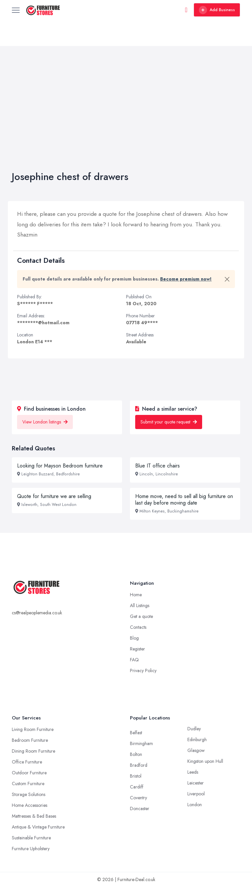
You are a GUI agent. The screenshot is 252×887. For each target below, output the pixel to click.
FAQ (134, 659)
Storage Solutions (28, 794)
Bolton (136, 754)
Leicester (195, 783)
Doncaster (139, 808)
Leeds (192, 772)
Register (137, 649)
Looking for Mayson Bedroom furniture (60, 465)
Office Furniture (27, 762)
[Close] (227, 279)
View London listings (45, 422)
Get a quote (141, 616)
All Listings (139, 605)
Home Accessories (29, 805)
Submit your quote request (168, 422)
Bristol (135, 776)
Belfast (136, 732)
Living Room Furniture (32, 729)
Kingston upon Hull (205, 761)
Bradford (138, 765)
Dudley (194, 728)
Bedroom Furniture (30, 740)
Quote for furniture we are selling (54, 496)
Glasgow (196, 750)
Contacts (138, 627)
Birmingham (141, 743)
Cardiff (136, 787)
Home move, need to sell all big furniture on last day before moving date (184, 499)
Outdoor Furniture (29, 772)
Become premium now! (186, 279)
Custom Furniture (28, 783)
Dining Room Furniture (33, 751)
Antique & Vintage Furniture (38, 827)
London (194, 804)
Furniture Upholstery (31, 848)
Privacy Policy (143, 670)
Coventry (138, 797)
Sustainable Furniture (31, 837)
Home (136, 594)
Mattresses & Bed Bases (34, 816)
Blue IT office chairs (157, 465)
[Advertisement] (126, 122)
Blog (134, 638)
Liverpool (196, 793)
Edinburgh (197, 739)
